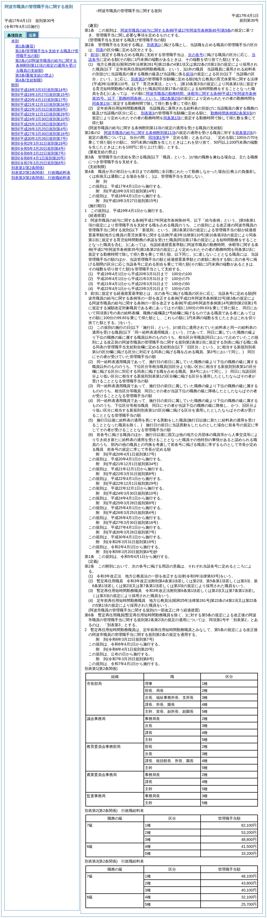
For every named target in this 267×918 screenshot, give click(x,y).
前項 (94, 55)
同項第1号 (157, 137)
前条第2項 (244, 132)
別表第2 (137, 79)
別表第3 (147, 113)
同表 (99, 50)
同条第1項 (171, 118)
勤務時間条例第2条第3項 (231, 113)
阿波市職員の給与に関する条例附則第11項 (140, 132)
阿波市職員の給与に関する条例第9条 (176, 30)
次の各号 (195, 55)
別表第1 (153, 45)
